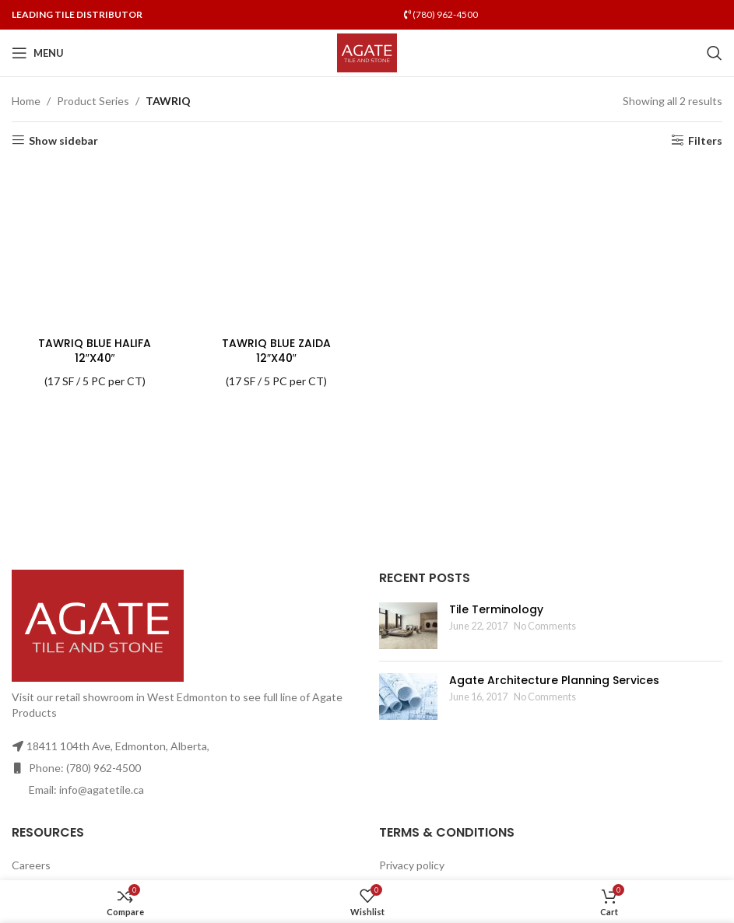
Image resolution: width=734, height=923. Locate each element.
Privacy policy (411, 865)
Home (26, 100)
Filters (705, 140)
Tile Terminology (496, 609)
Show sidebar (63, 140)
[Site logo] (367, 51)
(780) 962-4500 (441, 14)
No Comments (545, 626)
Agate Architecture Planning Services (554, 680)
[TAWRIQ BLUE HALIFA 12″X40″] (94, 245)
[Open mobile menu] (38, 52)
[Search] (714, 52)
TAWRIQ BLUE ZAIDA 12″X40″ (276, 351)
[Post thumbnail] (408, 625)
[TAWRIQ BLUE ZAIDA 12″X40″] (276, 245)
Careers (31, 865)
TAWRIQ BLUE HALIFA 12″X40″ (94, 351)
